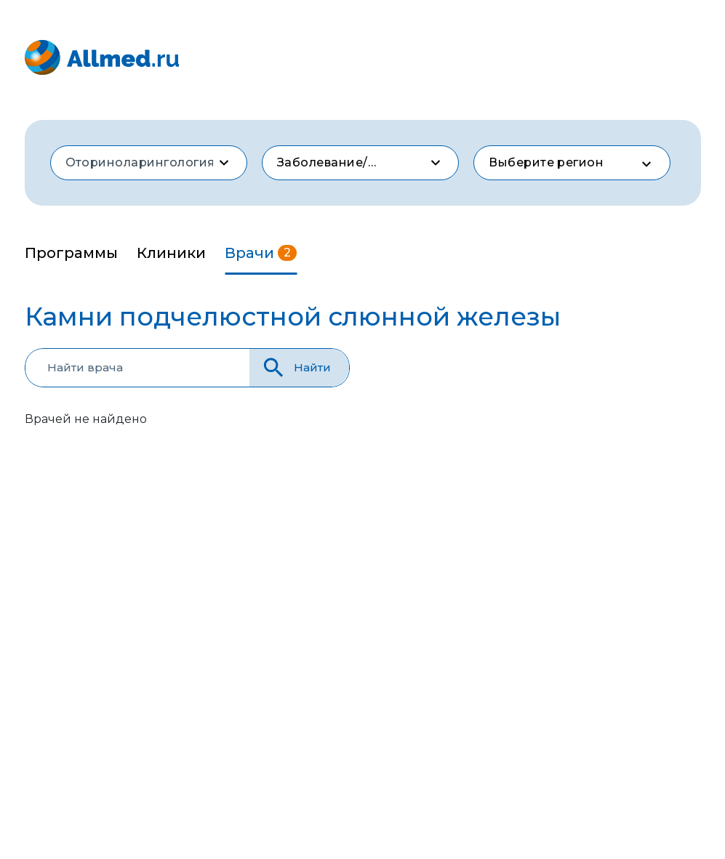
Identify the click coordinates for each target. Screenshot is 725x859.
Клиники (171, 253)
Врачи (261, 253)
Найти (295, 367)
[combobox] (148, 162)
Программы (71, 253)
